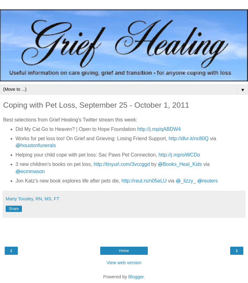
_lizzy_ (186, 180)
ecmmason (30, 171)
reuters (207, 180)
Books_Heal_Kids (180, 164)
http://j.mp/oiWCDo (179, 154)
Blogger (136, 276)
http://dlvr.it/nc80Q (188, 138)
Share (14, 209)
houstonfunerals (36, 145)
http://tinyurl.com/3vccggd (122, 164)
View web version (124, 262)
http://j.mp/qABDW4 (159, 129)
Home (124, 251)
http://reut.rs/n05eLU (144, 180)
